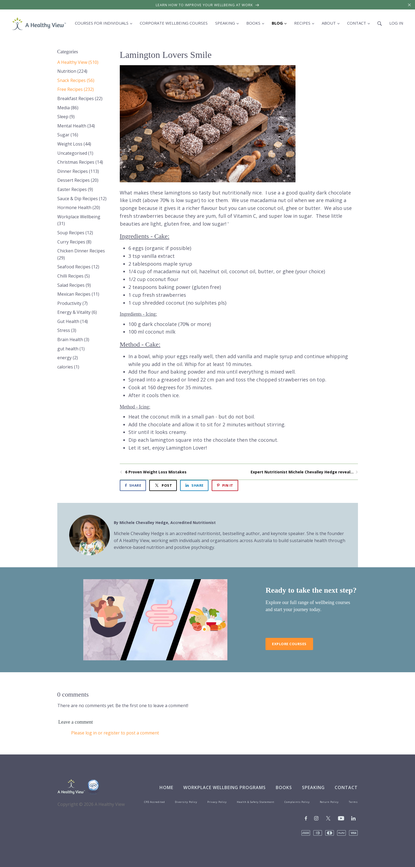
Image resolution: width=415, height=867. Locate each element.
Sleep (66, 117)
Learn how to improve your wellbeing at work (207, 4)
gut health (71, 349)
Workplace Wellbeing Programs (224, 787)
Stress (66, 330)
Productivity (72, 303)
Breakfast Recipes (79, 98)
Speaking (313, 787)
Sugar (67, 135)
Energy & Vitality (77, 312)
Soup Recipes (75, 233)
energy (67, 358)
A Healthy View (77, 62)
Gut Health (72, 321)
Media (67, 108)
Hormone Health (78, 207)
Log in (396, 23)
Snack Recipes (75, 80)
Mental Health (76, 126)
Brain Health (73, 339)
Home (166, 787)
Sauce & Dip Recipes (82, 199)
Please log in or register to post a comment (115, 733)
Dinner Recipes (78, 171)
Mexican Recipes (78, 294)
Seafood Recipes (78, 267)
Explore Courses (289, 643)
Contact (346, 787)
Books (284, 787)
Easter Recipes (75, 189)
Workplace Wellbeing (78, 220)
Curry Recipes (74, 242)
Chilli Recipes (73, 276)
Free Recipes (75, 89)
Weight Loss (74, 144)
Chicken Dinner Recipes (81, 254)
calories (68, 367)
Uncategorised (75, 153)
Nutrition (72, 71)
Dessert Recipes (77, 180)
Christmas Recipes (80, 162)
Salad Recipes (74, 285)
